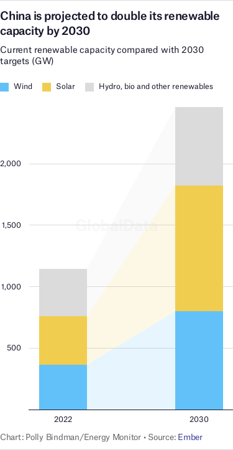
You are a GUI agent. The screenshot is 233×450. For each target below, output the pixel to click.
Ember (190, 437)
